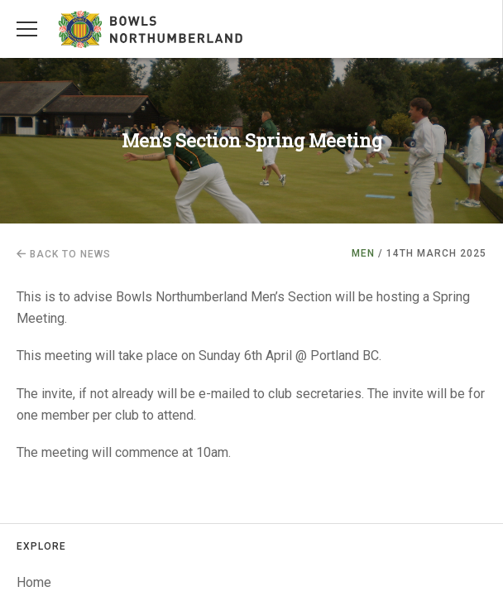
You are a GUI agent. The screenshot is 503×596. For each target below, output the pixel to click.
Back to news (64, 254)
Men (363, 253)
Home (34, 582)
